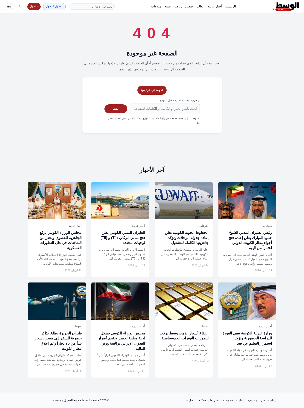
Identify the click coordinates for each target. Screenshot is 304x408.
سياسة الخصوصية (233, 400)
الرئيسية (230, 6)
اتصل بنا (190, 400)
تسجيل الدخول (54, 6)
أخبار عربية (215, 6)
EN (9, 6)
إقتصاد (189, 6)
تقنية (168, 6)
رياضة (178, 6)
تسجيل (34, 6)
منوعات (156, 6)
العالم (200, 6)
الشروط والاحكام (209, 400)
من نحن (252, 400)
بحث (116, 108)
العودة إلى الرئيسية (152, 90)
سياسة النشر (268, 400)
